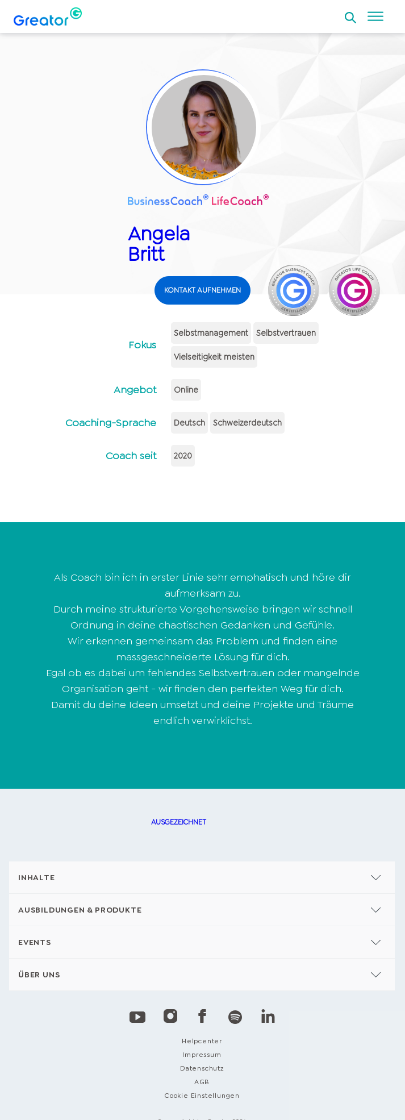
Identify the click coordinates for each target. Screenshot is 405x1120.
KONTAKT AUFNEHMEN (202, 290)
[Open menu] (375, 16)
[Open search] (350, 14)
